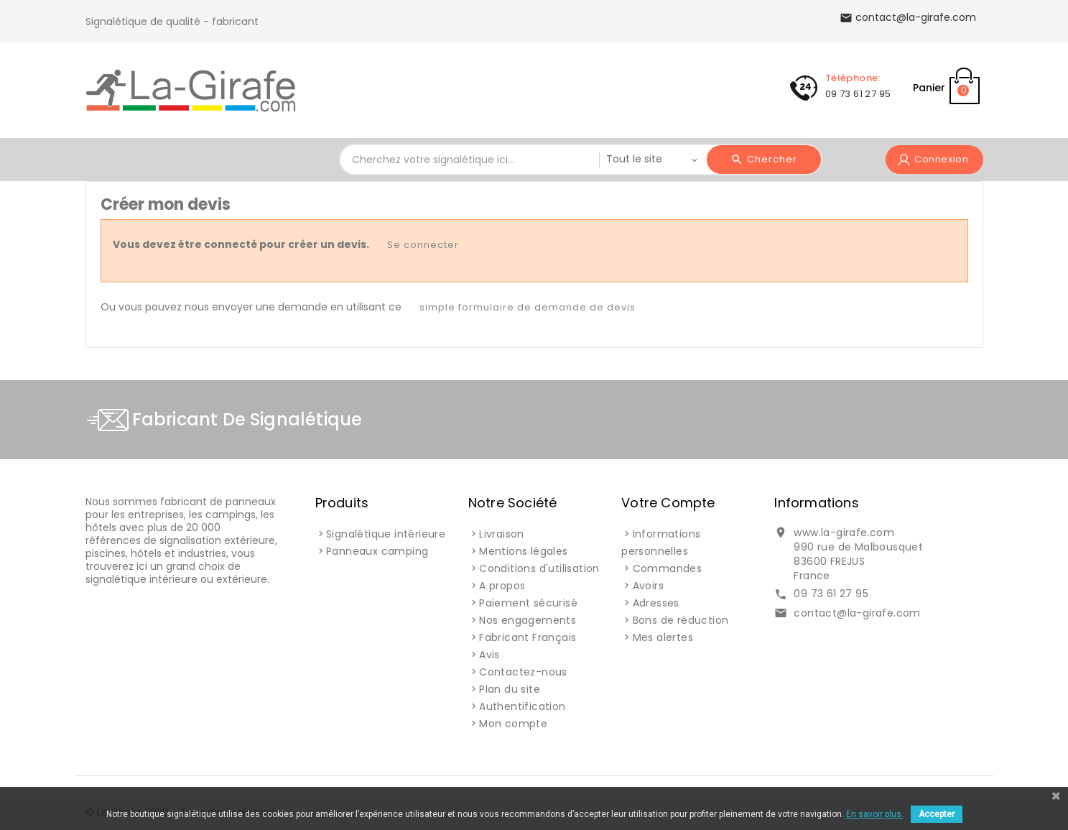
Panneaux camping (377, 551)
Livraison (501, 534)
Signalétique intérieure (385, 534)
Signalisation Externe (538, 85)
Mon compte (513, 723)
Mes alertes (663, 637)
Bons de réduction (681, 620)
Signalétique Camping (385, 85)
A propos (502, 585)
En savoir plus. (875, 814)
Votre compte (668, 503)
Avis (489, 654)
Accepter (937, 814)
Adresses (656, 603)
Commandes (667, 568)
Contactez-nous (523, 672)
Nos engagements (527, 620)
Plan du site (509, 689)
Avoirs (648, 585)
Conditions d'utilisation (539, 568)
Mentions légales (523, 551)
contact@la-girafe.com (857, 613)
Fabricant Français (527, 637)
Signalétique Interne (687, 85)
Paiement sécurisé (528, 603)
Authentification (522, 706)
